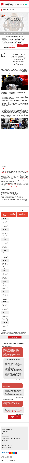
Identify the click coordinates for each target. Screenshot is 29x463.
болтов (8, 184)
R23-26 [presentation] (19, 42)
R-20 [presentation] (7, 42)
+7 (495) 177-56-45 (19, 4)
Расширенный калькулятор (22, 45)
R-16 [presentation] (15, 39)
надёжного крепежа (15, 186)
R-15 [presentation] (11, 39)
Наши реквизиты (7, 429)
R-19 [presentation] (4, 42)
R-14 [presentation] (7, 39)
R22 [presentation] (15, 42)
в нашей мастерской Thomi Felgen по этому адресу (13, 411)
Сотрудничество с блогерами (11, 438)
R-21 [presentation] (11, 42)
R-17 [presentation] (19, 39)
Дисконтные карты (8, 445)
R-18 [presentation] (23, 39)
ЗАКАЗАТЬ (14, 337)
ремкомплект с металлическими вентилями (14, 179)
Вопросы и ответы (7, 447)
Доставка (5, 440)
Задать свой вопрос (14, 417)
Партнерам (5, 436)
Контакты (5, 431)
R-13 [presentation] (4, 39)
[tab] (4, 39)
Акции (4, 443)
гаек (15, 184)
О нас (3, 433)
